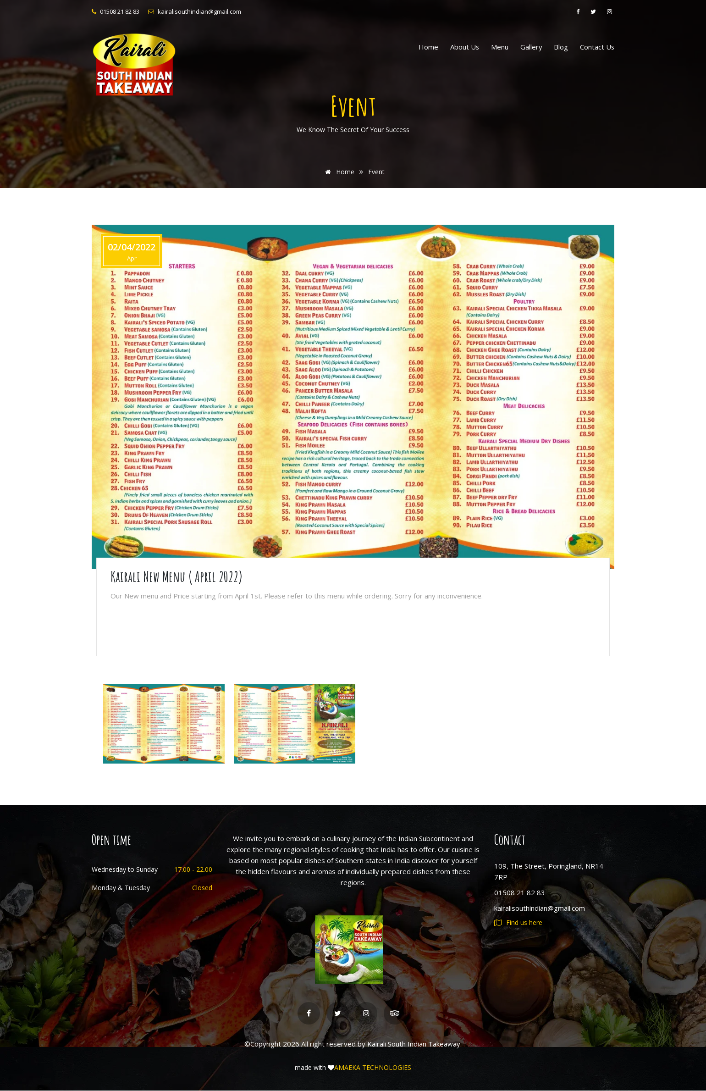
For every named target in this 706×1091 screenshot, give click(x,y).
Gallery (531, 46)
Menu (499, 46)
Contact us (597, 46)
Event (376, 171)
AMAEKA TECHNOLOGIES (372, 1067)
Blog (561, 46)
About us (464, 46)
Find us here (518, 922)
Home (428, 46)
